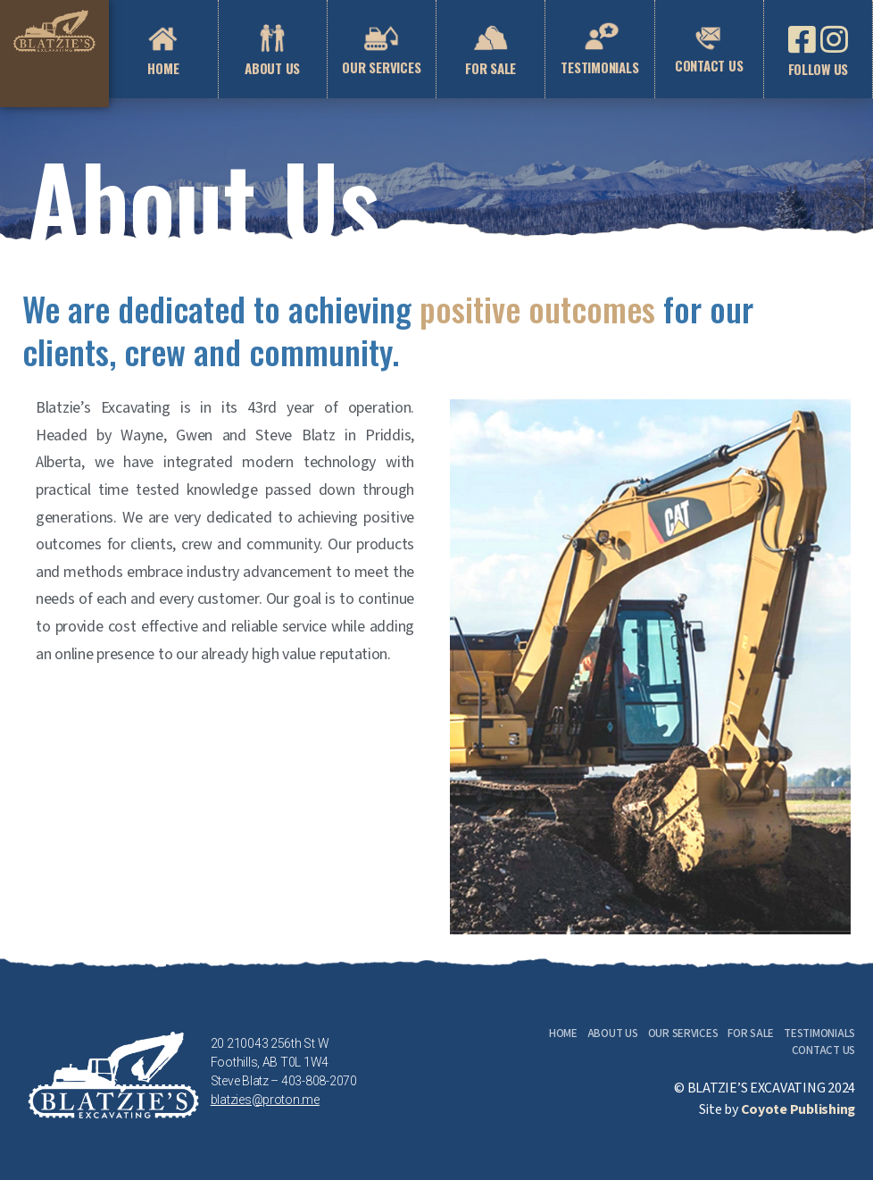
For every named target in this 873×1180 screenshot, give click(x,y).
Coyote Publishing (798, 1109)
